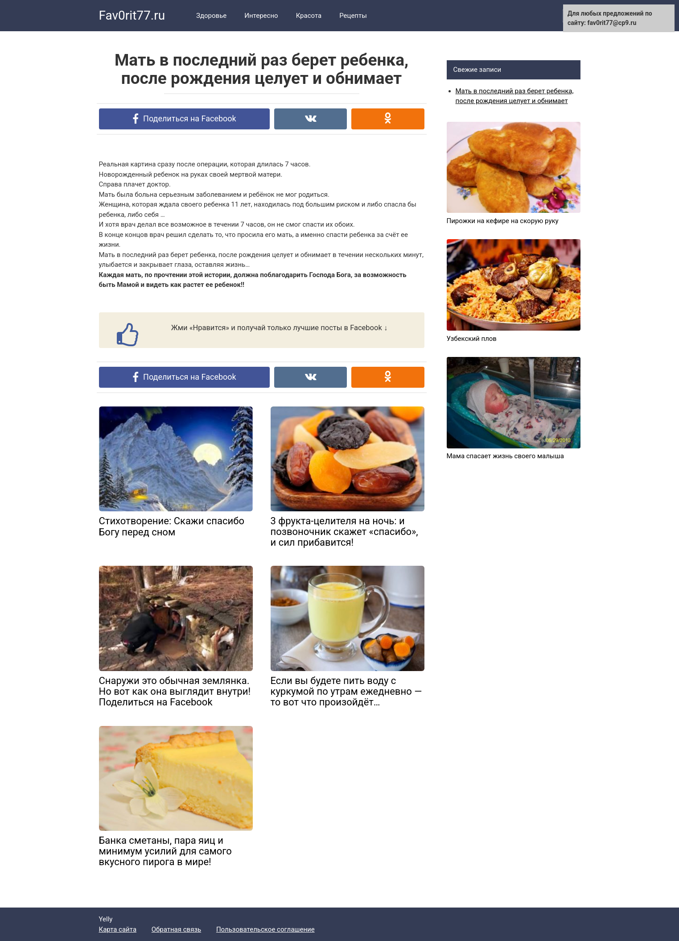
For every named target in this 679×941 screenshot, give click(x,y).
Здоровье (211, 16)
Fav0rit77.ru (132, 15)
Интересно (261, 16)
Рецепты (353, 16)
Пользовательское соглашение (265, 929)
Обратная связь (176, 929)
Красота (309, 16)
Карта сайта (118, 929)
